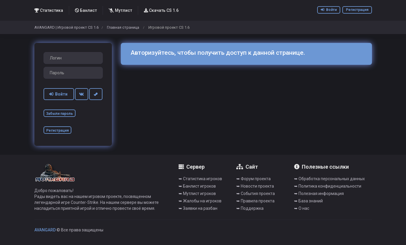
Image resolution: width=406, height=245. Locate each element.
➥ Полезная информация (319, 193)
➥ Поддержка (250, 208)
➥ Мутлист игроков (197, 193)
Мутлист (120, 10)
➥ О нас (301, 208)
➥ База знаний (308, 201)
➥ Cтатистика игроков (200, 178)
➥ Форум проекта (253, 178)
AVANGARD (45, 230)
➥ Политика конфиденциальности (327, 186)
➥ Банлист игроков (197, 186)
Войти (329, 10)
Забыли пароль (59, 114)
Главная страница (123, 27)
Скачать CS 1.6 (161, 10)
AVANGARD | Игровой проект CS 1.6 (66, 27)
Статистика (48, 10)
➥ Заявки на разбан (198, 208)
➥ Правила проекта (255, 201)
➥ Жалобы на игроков (200, 201)
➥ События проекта (255, 193)
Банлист (86, 10)
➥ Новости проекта (255, 186)
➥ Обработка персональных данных (329, 178)
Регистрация (357, 10)
